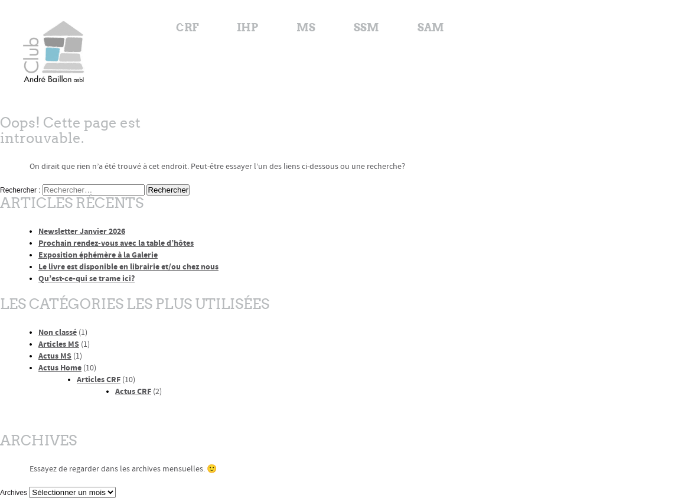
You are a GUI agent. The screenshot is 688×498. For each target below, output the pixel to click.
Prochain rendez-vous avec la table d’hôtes (116, 243)
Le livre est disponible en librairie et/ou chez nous (128, 266)
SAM (431, 27)
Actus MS (54, 356)
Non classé (57, 332)
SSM (366, 27)
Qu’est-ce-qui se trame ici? (86, 278)
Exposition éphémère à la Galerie (98, 255)
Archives (13, 493)
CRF (187, 27)
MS (305, 27)
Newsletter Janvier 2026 (81, 231)
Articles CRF (98, 379)
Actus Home (59, 367)
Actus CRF (133, 391)
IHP (247, 27)
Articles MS (58, 344)
